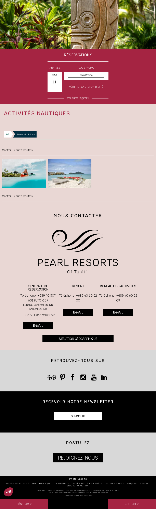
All (7, 134)
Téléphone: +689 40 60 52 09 (118, 298)
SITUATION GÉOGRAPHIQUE (78, 339)
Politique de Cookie (102, 491)
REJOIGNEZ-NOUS (78, 458)
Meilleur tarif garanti (78, 98)
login (116, 491)
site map (41, 491)
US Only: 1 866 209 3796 (38, 315)
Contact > (132, 504)
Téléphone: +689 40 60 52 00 (78, 298)
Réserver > (24, 504)
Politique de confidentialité (78, 491)
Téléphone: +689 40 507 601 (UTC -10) (38, 298)
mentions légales (55, 491)
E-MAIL (38, 326)
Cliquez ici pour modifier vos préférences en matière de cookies (78, 493)
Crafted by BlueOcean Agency (78, 496)
